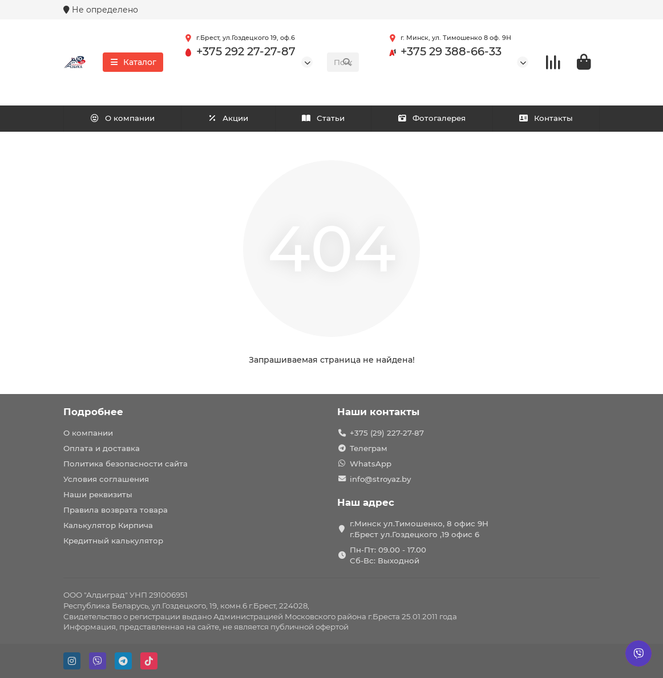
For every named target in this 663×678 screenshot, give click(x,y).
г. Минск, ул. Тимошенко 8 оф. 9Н (448, 38)
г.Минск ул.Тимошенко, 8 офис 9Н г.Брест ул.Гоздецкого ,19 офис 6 (419, 529)
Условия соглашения (106, 479)
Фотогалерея (432, 118)
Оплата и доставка (101, 448)
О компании (122, 118)
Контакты (546, 118)
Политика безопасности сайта (125, 463)
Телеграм (368, 448)
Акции (228, 118)
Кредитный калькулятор (113, 540)
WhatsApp (370, 463)
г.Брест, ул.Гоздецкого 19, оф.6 (237, 38)
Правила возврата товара (115, 509)
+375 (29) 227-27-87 (387, 432)
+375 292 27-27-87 (238, 52)
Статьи (323, 118)
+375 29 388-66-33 (443, 52)
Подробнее (93, 411)
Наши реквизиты (97, 494)
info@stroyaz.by (380, 479)
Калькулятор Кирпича (108, 525)
